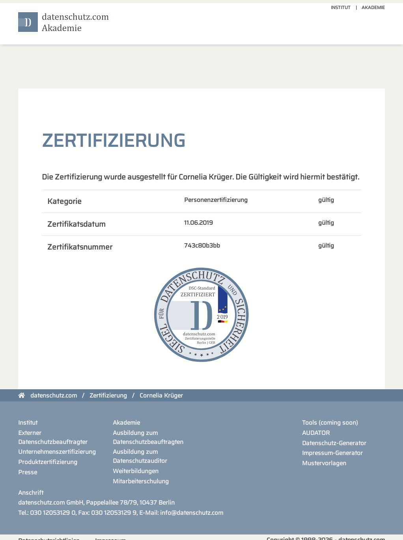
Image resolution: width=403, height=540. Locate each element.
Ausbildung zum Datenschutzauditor (140, 456)
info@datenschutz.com (191, 513)
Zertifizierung (108, 395)
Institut (341, 7)
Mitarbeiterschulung (141, 481)
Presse (27, 472)
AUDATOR (316, 433)
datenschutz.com (53, 395)
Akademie (373, 7)
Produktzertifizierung (47, 462)
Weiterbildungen (136, 471)
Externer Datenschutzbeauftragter (53, 437)
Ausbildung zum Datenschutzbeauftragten (148, 437)
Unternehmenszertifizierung (57, 452)
